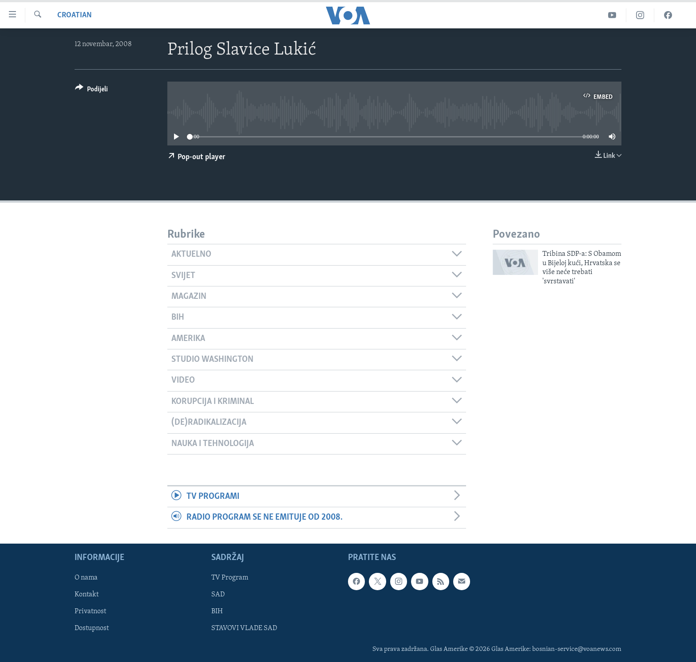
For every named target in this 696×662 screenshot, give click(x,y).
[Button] (91, 91)
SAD (218, 594)
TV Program (229, 577)
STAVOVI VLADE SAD (244, 628)
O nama (86, 577)
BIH (217, 611)
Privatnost (90, 611)
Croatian (74, 15)
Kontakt (87, 594)
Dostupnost (92, 628)
